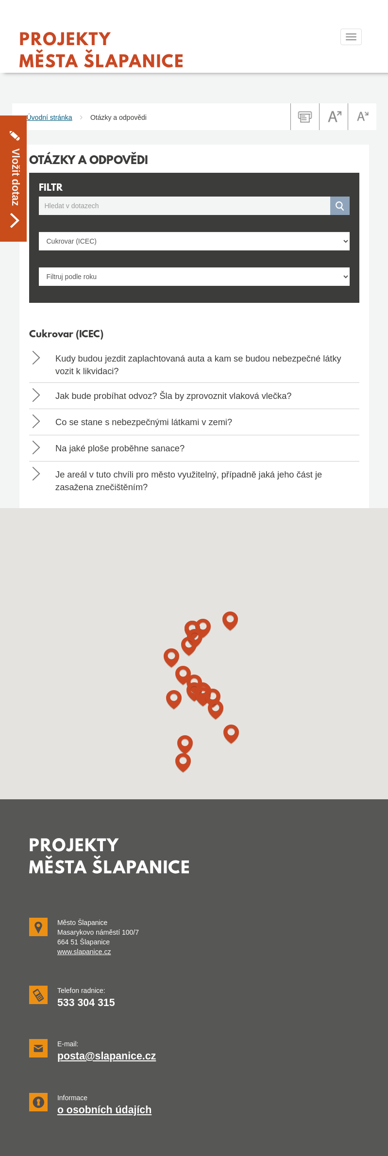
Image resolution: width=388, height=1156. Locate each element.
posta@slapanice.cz (106, 1056)
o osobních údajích (104, 1110)
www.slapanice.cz (84, 952)
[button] (185, 745)
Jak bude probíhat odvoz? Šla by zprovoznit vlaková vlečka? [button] (173, 396)
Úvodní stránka (49, 117)
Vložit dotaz (15, 145)
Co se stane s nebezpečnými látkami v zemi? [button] (143, 422)
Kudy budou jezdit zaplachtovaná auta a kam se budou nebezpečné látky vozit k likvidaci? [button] (198, 365)
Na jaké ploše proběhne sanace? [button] (120, 448)
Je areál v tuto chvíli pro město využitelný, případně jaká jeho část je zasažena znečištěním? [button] (188, 481)
